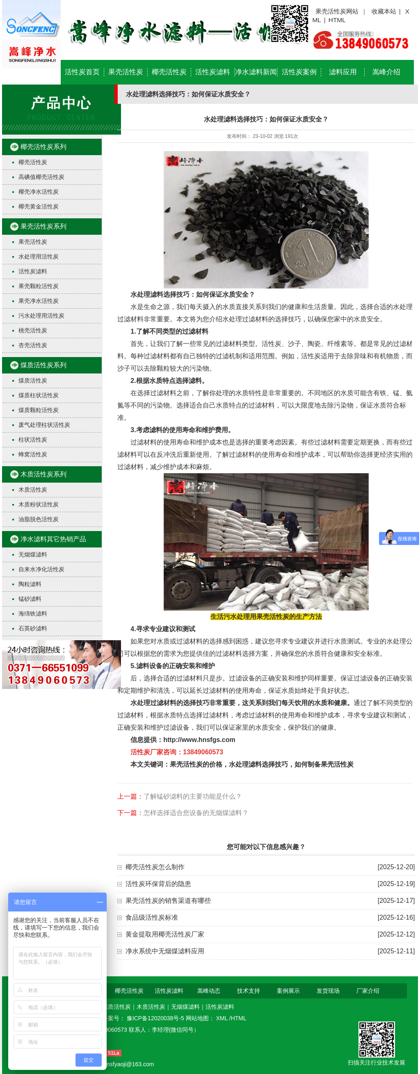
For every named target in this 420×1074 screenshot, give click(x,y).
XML (222, 1018)
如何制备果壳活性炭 (324, 764)
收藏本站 (384, 11)
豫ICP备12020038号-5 (156, 1018)
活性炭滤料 (212, 72)
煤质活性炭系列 (43, 365)
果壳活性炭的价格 (196, 764)
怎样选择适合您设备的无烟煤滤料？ (196, 812)
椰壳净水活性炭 (38, 191)
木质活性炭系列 (43, 474)
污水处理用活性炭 (41, 315)
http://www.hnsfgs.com (199, 739)
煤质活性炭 (32, 380)
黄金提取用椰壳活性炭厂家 (165, 934)
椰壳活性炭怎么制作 (155, 866)
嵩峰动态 (208, 990)
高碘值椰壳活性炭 (41, 177)
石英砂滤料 (32, 628)
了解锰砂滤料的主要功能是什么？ (193, 796)
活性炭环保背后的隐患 (158, 883)
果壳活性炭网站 (336, 11)
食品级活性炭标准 (152, 917)
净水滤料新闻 (256, 72)
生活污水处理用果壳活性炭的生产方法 (266, 616)
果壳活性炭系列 (43, 226)
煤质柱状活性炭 (38, 395)
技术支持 (248, 990)
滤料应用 (343, 72)
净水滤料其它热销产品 (53, 539)
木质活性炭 (32, 489)
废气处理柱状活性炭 (44, 424)
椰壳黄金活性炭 (38, 206)
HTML (337, 19)
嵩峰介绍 (386, 72)
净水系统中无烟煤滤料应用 (165, 951)
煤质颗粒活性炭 (38, 410)
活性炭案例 (299, 72)
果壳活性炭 (125, 72)
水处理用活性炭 (38, 256)
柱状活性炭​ (32, 439)
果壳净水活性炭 (38, 301)
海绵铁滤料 (32, 613)
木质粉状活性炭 (38, 504)
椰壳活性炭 (169, 72)
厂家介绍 (367, 990)
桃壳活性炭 (32, 330)
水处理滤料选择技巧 (258, 764)
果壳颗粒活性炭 (38, 286)
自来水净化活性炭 (41, 569)
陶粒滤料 (29, 584)
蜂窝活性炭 (32, 454)
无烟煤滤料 (32, 554)
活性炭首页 (82, 72)
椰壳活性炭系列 (43, 146)
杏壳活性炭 (32, 345)
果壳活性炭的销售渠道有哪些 (168, 900)
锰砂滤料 (29, 598)
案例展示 (288, 990)
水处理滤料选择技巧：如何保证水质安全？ (192, 294)
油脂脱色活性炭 (38, 519)
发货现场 (328, 990)
